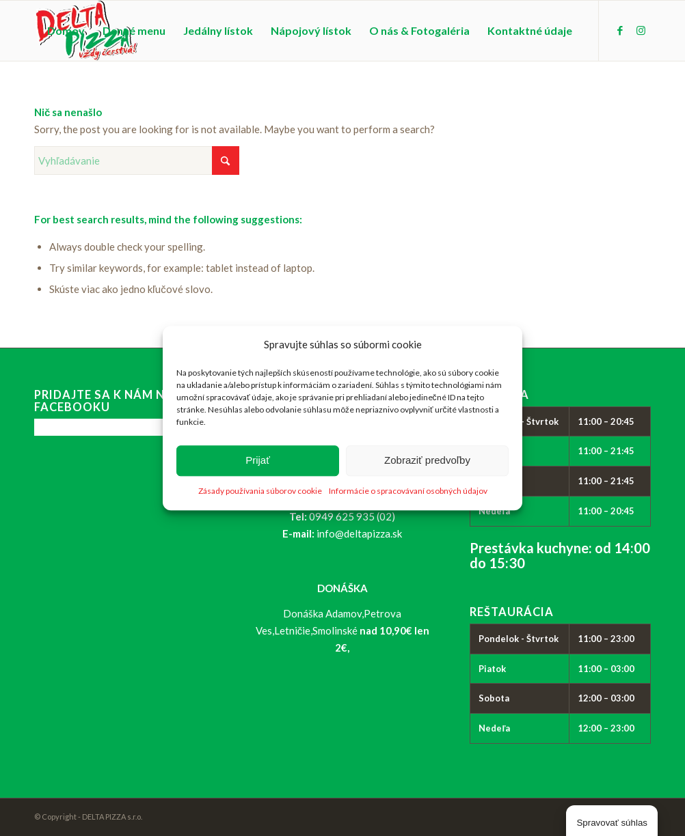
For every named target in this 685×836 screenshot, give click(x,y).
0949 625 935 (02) (352, 516)
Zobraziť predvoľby (427, 460)
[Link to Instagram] (640, 30)
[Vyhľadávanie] (136, 160)
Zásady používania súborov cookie (260, 491)
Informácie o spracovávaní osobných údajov (408, 491)
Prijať (257, 460)
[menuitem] (66, 31)
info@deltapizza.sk (359, 533)
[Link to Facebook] (620, 30)
